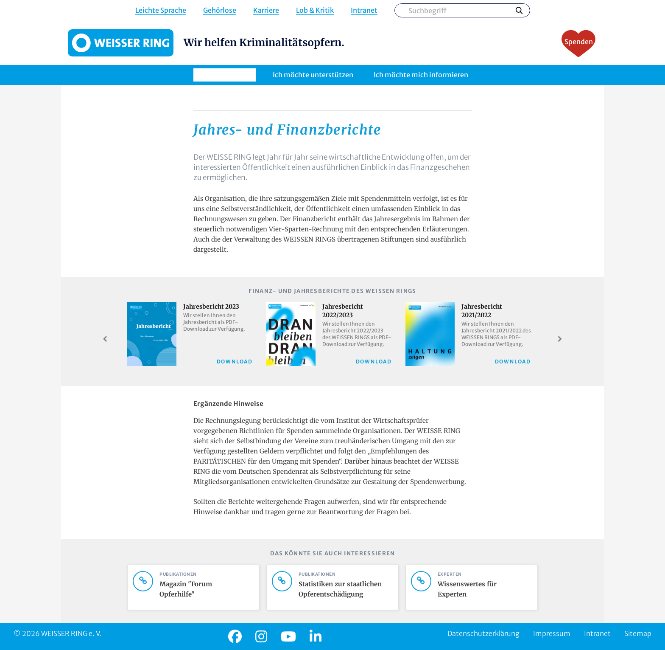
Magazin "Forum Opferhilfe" (203, 589)
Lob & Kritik (315, 10)
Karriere (266, 10)
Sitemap (637, 633)
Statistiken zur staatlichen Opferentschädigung (343, 589)
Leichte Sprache (160, 10)
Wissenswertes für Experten (482, 589)
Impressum (551, 633)
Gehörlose (219, 10)
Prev (105, 339)
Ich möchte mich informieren (421, 74)
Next (560, 339)
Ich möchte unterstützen (313, 74)
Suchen (519, 10)
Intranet (364, 10)
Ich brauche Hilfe (224, 74)
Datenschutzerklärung (483, 633)
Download (235, 361)
